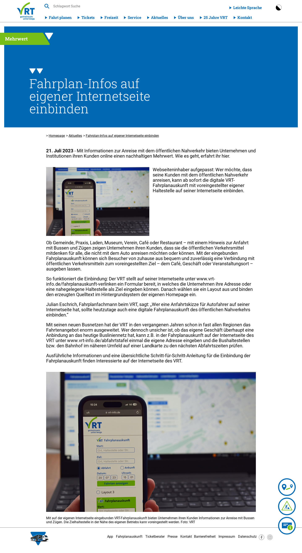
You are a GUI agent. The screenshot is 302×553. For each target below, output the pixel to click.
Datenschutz (247, 537)
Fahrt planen (60, 17)
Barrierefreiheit (205, 537)
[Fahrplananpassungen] (267, 506)
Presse (172, 537)
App (110, 537)
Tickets (88, 17)
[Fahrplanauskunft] (271, 487)
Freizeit (111, 17)
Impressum (227, 537)
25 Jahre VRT (216, 17)
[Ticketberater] (287, 526)
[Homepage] (26, 11)
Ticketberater (155, 537)
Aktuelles (159, 17)
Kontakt (244, 17)
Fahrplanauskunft (129, 537)
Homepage (57, 136)
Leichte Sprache (247, 7)
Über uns (186, 17)
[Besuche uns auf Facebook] (261, 539)
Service (134, 17)
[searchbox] (92, 6)
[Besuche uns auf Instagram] (270, 539)
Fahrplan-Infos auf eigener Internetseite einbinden (122, 136)
